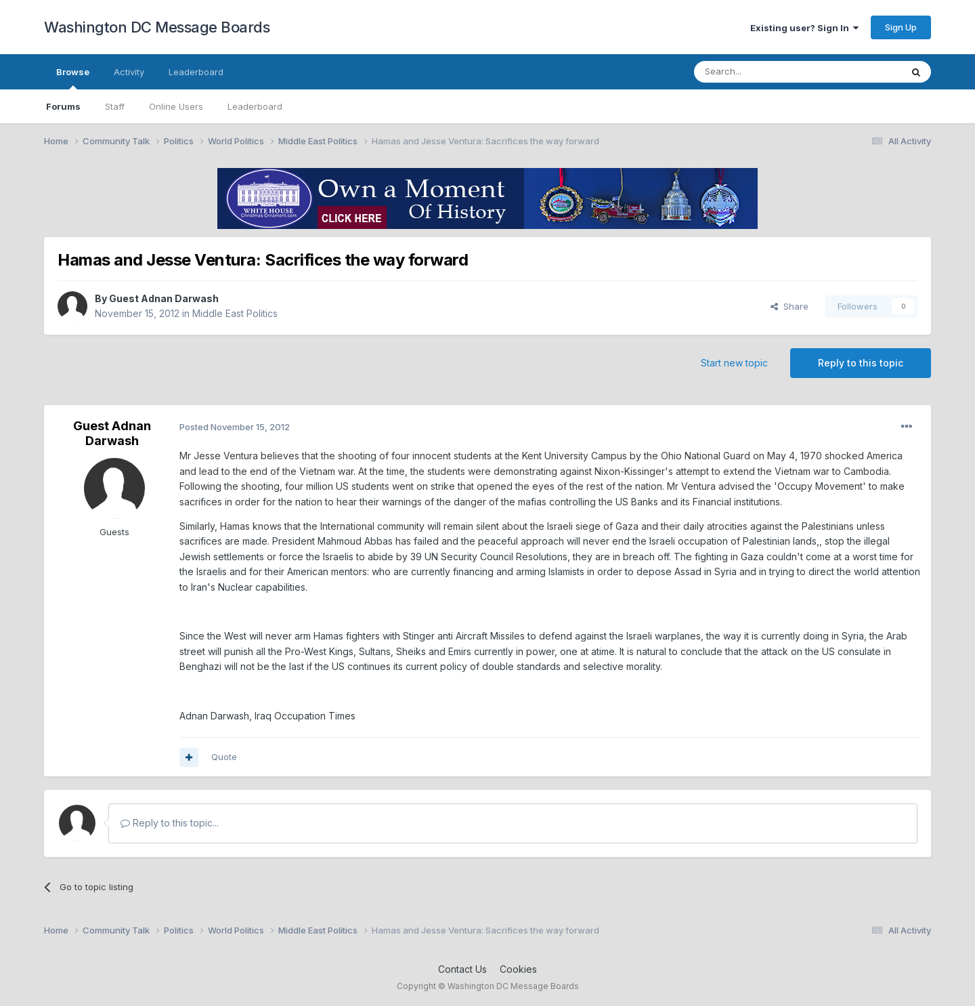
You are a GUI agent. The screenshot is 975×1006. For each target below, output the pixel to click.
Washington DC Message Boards (156, 27)
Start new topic (734, 363)
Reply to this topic (860, 363)
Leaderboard (255, 106)
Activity (129, 71)
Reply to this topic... (170, 823)
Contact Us (462, 969)
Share (789, 306)
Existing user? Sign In (804, 27)
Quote (224, 756)
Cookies (518, 969)
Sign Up (901, 27)
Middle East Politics (235, 313)
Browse (72, 77)
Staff (115, 106)
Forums (63, 106)
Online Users (176, 106)
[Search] (763, 72)
